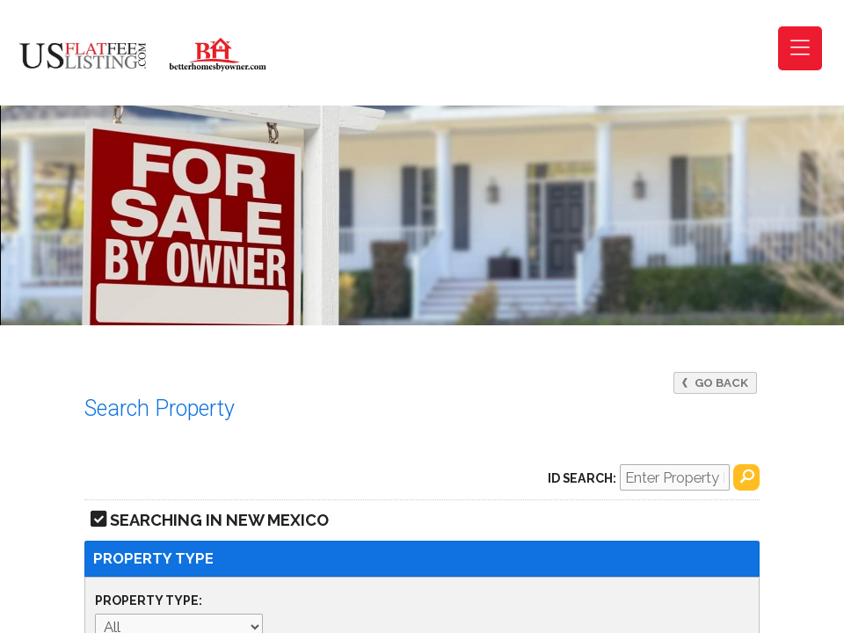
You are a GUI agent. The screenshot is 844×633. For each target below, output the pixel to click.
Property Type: (148, 600)
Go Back (715, 382)
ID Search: (582, 478)
